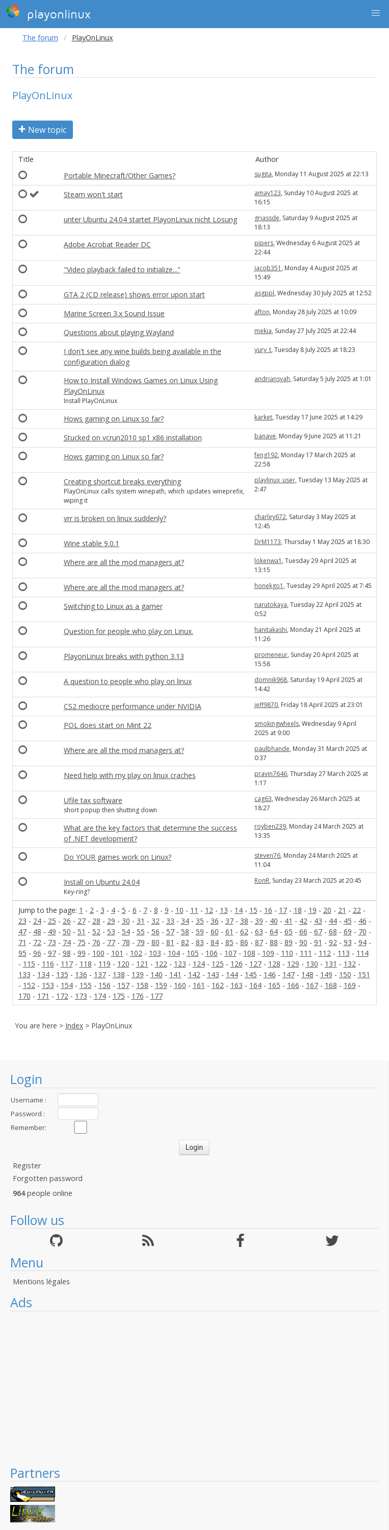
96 (37, 953)
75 (81, 942)
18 (298, 910)
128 (274, 964)
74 (67, 942)
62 (244, 931)
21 (342, 910)
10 (179, 910)
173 (81, 996)
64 (274, 931)
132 (350, 964)
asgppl (264, 293)
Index (74, 1025)
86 (244, 942)
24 (37, 921)
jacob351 (267, 268)
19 (312, 910)
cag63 (263, 798)
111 (306, 953)
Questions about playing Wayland (119, 332)
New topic (42, 129)
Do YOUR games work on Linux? (117, 857)
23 (22, 921)
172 (62, 996)
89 (288, 942)
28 (96, 921)
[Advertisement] (194, 1388)
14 (239, 910)
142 (194, 974)
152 (29, 985)
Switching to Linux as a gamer (113, 606)
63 (259, 931)
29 (111, 921)
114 (362, 953)
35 (200, 921)
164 (255, 985)
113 (344, 953)
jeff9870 (266, 704)
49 (52, 931)
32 (155, 921)
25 (52, 921)
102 (136, 953)
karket (263, 417)
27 (81, 921)
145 (251, 974)
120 (123, 964)
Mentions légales (41, 1281)
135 (62, 974)
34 (185, 921)
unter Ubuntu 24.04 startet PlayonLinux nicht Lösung (150, 219)
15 (253, 910)
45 (348, 921)
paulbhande (272, 748)
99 (81, 953)
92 (333, 942)
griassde (266, 218)
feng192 (266, 455)
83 (200, 942)
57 (170, 931)
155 (86, 985)
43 (318, 921)
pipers (263, 243)
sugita (263, 174)
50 (67, 931)
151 (364, 974)
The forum (40, 37)
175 (119, 996)
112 (325, 953)
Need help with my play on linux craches (130, 775)
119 (104, 964)
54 (126, 931)
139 (138, 974)
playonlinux (48, 12)
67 (318, 931)
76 (96, 942)
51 (81, 931)
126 (236, 964)
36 (215, 921)
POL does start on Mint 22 (107, 725)
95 (22, 953)
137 (100, 974)
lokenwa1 (268, 560)
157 (123, 985)
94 (362, 942)
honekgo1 (268, 585)
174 (100, 996)
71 (22, 942)
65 (288, 931)
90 (303, 942)
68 (333, 931)
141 (175, 974)
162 (218, 985)
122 (161, 964)
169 (350, 985)
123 (180, 964)
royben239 (270, 826)
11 (194, 910)
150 (345, 974)
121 (142, 964)
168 (331, 985)
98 (67, 953)
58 (185, 931)
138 (119, 974)
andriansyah (272, 378)
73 (52, 942)
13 (224, 910)
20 (327, 910)
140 (156, 974)
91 (318, 942)
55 (141, 931)
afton (262, 312)
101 (117, 953)
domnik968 (270, 679)
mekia (263, 330)
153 (48, 985)
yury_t (262, 349)
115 (29, 964)
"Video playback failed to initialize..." (122, 269)
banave (265, 436)
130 (312, 964)
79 (141, 942)
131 (331, 964)
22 (357, 910)
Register (27, 1165)
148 (307, 974)
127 (255, 964)
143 (213, 974)
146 (270, 974)
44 (333, 921)
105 (193, 953)
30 (126, 921)
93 (348, 942)
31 (141, 921)
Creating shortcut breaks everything (122, 481)
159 (161, 985)
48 (37, 931)
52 (96, 931)
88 (274, 942)
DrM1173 (267, 541)
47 (22, 931)
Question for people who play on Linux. (128, 631)
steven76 (267, 855)
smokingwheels (276, 723)
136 (81, 974)
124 (199, 964)
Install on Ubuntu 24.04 (102, 882)
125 (218, 964)
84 (215, 942)
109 (268, 953)
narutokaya (270, 604)
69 (348, 931)
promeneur (271, 654)
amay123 (267, 193)
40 (274, 921)
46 (362, 921)
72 (37, 942)
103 (155, 953)
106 (211, 953)
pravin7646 (270, 773)
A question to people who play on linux (128, 681)
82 (185, 942)
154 (67, 985)
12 (209, 910)
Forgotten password (48, 1178)
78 (126, 942)
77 (111, 942)
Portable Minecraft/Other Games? (119, 175)
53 (111, 931)
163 (236, 985)
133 (24, 974)
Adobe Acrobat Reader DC (107, 244)
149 (326, 974)
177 (156, 996)
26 (67, 921)
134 (43, 974)
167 (312, 985)
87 (259, 942)
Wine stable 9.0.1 (91, 543)
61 (229, 931)
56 (155, 931)
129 (293, 964)
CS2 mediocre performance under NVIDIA (132, 706)
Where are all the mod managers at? (124, 562)
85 (229, 942)
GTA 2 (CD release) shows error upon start (134, 294)
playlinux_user (274, 480)
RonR (261, 880)
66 (303, 931)
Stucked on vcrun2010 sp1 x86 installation (133, 437)
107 (230, 953)
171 (43, 996)
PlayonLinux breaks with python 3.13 (124, 656)
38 (244, 921)
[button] (375, 13)
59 (200, 931)
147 (288, 974)
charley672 (270, 516)
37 (229, 921)
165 (274, 985)
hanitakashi (270, 629)
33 (170, 921)
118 (86, 964)
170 (24, 996)
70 (362, 931)
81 (170, 942)
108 (249, 953)
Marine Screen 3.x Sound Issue (114, 313)
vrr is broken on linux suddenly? (115, 518)
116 (48, 964)
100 (98, 953)
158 (142, 985)
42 (303, 921)
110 (287, 953)
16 (268, 910)
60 (215, 931)
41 (288, 921)
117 (67, 964)
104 (174, 953)
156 (104, 985)
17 (283, 910)
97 (52, 953)
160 (180, 985)
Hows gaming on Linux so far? (114, 418)
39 (259, 921)
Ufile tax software (93, 800)
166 (293, 985)
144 (232, 974)
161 (199, 985)
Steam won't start (93, 194)
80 (155, 942)
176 (138, 996)
